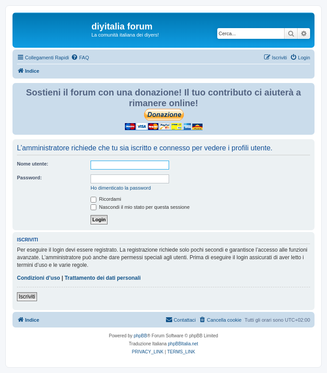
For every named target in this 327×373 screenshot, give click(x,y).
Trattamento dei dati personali (103, 278)
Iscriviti (27, 297)
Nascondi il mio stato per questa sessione (140, 207)
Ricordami (106, 199)
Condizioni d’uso (38, 278)
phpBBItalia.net (183, 343)
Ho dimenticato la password (121, 188)
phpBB (140, 335)
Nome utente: (32, 163)
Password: (29, 177)
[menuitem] (80, 57)
